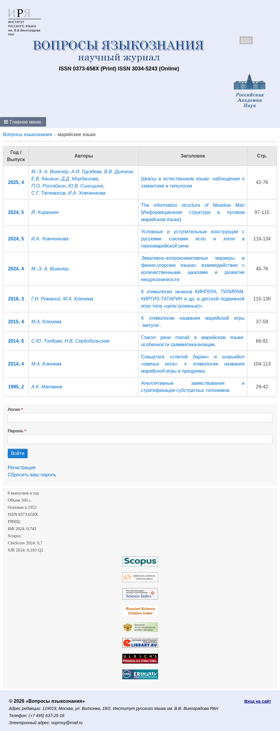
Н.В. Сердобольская (87, 341)
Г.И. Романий (45, 298)
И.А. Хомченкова (86, 193)
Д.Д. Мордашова (79, 178)
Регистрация (22, 467)
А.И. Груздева (86, 171)
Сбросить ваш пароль (32, 474)
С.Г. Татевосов (48, 193)
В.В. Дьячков (118, 171)
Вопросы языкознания (27, 134)
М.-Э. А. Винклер (49, 171)
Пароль (15, 430)
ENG (246, 40)
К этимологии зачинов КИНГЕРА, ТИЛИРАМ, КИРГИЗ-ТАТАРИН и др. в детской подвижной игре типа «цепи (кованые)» (193, 298)
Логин (14, 409)
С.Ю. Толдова (46, 341)
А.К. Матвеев (46, 386)
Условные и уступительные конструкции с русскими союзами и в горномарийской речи (193, 238)
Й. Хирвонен (45, 212)
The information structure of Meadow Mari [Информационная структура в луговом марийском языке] (193, 212)
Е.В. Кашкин (45, 178)
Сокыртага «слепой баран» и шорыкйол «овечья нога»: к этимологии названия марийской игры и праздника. (193, 364)
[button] (23, 122)
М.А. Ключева (78, 298)
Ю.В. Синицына (85, 185)
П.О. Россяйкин (48, 185)
